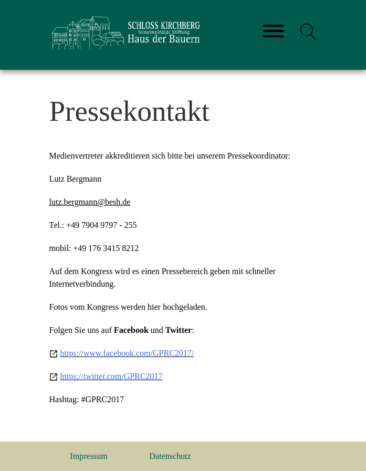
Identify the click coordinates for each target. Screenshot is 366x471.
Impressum (89, 456)
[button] (308, 32)
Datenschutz (170, 456)
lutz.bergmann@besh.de (90, 201)
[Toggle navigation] (273, 32)
